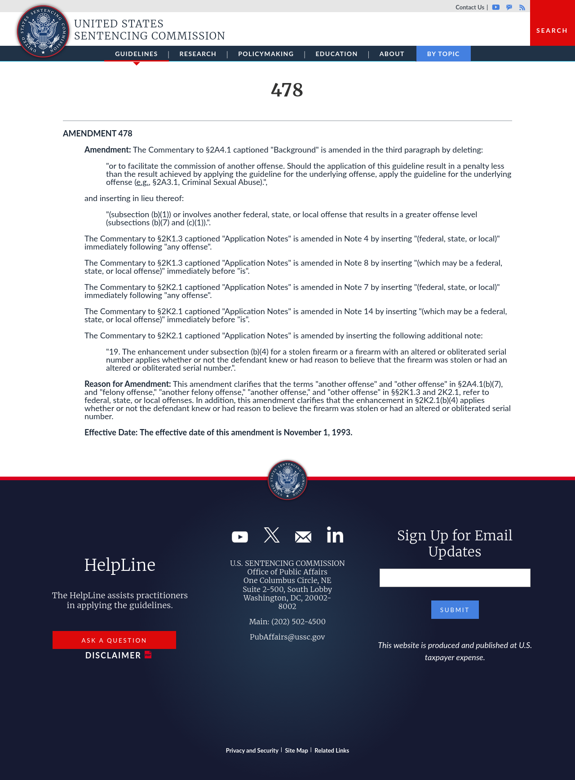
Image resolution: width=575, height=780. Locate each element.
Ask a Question (114, 640)
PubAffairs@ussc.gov (287, 636)
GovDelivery (509, 7)
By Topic (443, 53)
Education (336, 53)
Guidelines (136, 55)
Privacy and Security (252, 750)
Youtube (495, 7)
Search (552, 30)
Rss (521, 7)
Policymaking (266, 53)
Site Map (296, 750)
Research (198, 53)
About (392, 53)
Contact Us (470, 7)
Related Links (331, 750)
